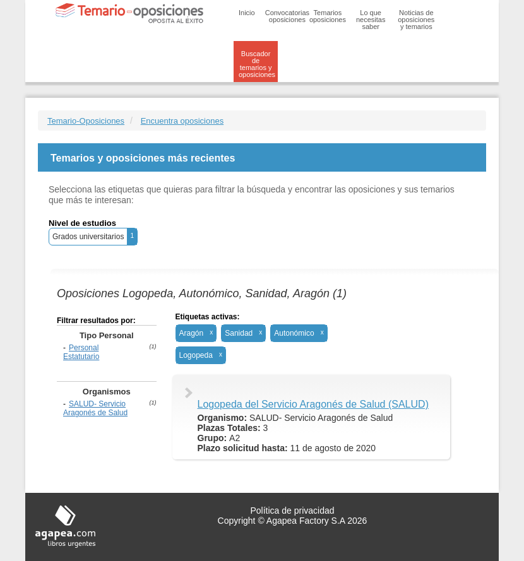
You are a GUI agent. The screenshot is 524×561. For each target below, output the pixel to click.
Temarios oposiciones (327, 16)
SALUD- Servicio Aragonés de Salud (95, 408)
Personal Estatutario (81, 352)
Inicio (247, 12)
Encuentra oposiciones (182, 121)
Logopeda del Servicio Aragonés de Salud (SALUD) (313, 404)
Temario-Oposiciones (85, 121)
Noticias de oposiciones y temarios (416, 19)
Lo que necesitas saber (370, 19)
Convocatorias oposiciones (287, 16)
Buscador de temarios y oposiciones (257, 64)
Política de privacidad (292, 510)
